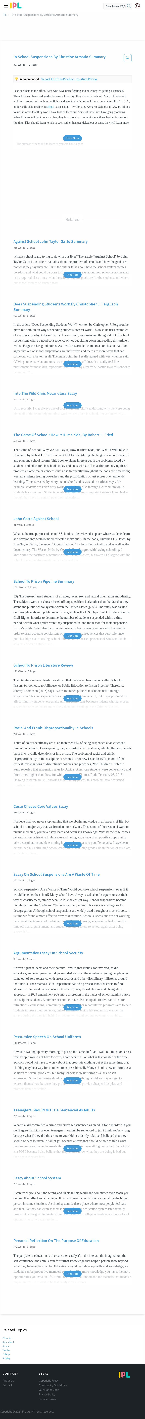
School (5, 1346)
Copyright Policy (48, 1380)
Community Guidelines (53, 1385)
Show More (72, 138)
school (50, 106)
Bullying (6, 1358)
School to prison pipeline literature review (69, 79)
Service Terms (47, 1399)
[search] (129, 6)
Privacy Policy (47, 1394)
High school (8, 1342)
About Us (8, 1380)
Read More (72, 274)
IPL (4, 14)
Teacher (6, 1350)
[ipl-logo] (16, 7)
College (6, 1354)
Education (7, 1338)
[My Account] (139, 5)
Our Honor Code (49, 1390)
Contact (7, 1385)
